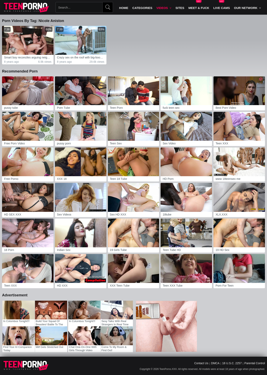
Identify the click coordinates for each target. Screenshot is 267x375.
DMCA (215, 363)
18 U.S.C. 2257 (232, 363)
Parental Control (254, 363)
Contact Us (201, 363)
